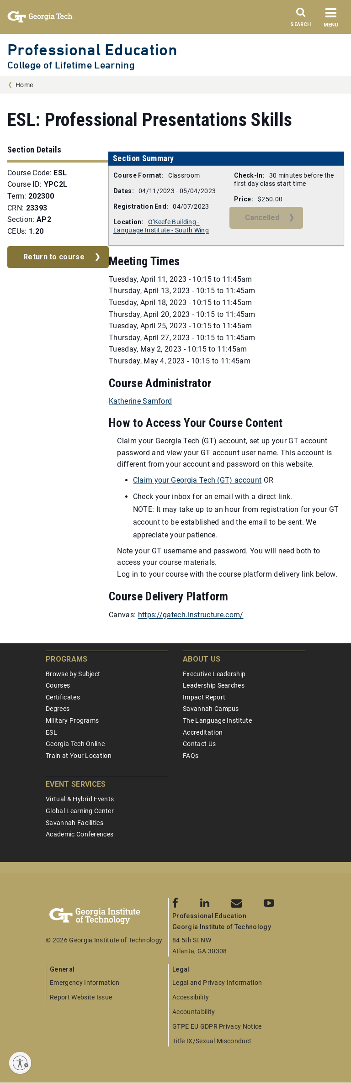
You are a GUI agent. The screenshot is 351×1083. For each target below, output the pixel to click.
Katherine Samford (140, 401)
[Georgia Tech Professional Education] (107, 916)
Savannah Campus (211, 708)
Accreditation (203, 732)
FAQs (190, 755)
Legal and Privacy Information (217, 982)
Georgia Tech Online (75, 743)
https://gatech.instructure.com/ (191, 614)
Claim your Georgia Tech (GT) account (197, 480)
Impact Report (204, 697)
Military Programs (72, 720)
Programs (67, 659)
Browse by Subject (73, 674)
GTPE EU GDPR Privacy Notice (217, 1026)
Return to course (54, 256)
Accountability (193, 1011)
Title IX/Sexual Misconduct (211, 1041)
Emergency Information (85, 982)
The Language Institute (217, 720)
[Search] (301, 19)
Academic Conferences (79, 834)
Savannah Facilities (74, 822)
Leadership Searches (214, 685)
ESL (51, 732)
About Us (202, 659)
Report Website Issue (81, 997)
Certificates (63, 697)
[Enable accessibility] (20, 1063)
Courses (58, 685)
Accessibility (190, 997)
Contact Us (199, 743)
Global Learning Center (80, 811)
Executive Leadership (214, 674)
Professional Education (92, 49)
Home (24, 85)
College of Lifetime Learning (71, 65)
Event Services (76, 784)
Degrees (57, 708)
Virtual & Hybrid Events (80, 799)
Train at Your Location (79, 755)
